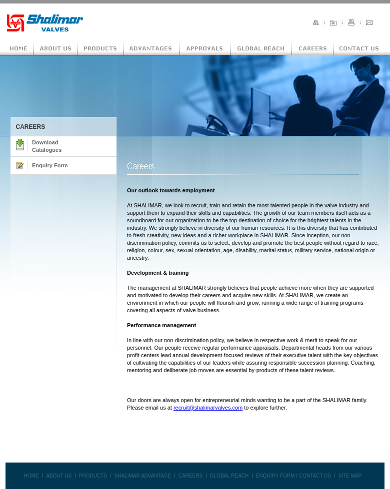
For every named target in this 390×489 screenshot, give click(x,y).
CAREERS (190, 476)
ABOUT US (59, 476)
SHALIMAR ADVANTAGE (143, 476)
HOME (31, 476)
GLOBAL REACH (229, 476)
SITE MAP (350, 476)
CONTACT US (315, 476)
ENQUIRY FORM (275, 476)
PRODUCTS (93, 476)
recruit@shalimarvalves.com (208, 408)
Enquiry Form (50, 165)
